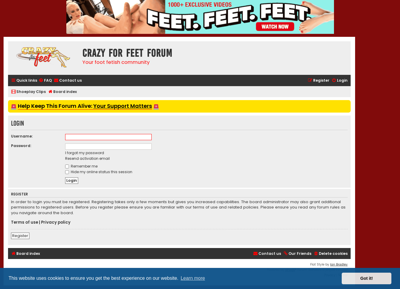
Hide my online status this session (98, 171)
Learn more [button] (193, 278)
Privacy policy (55, 222)
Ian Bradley (339, 264)
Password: (21, 145)
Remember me (81, 166)
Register (20, 236)
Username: (22, 136)
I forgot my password (84, 153)
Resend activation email (87, 158)
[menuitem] (45, 81)
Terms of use (24, 222)
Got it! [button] (366, 278)
